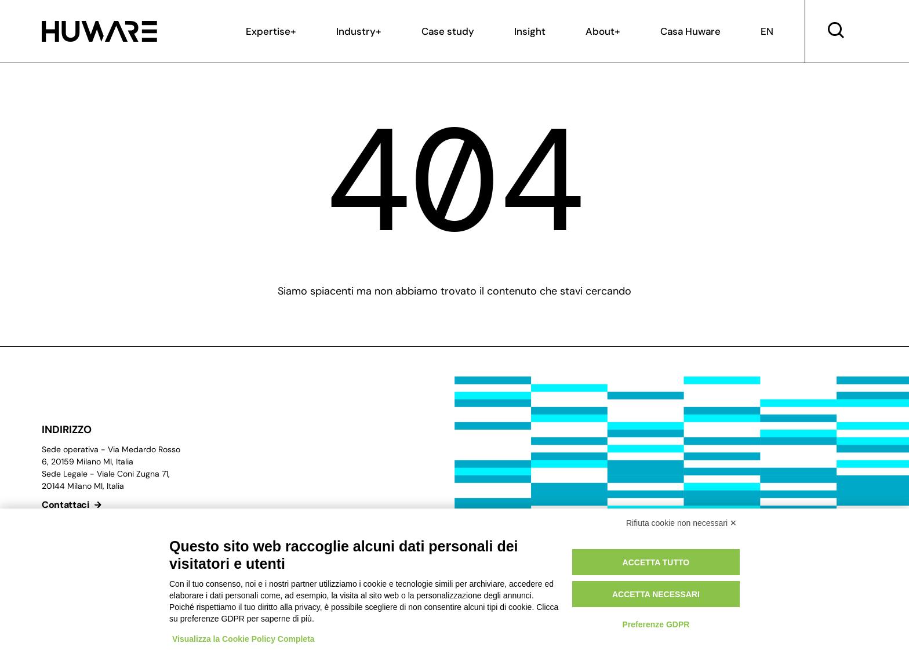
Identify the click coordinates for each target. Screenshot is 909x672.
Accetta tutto (656, 562)
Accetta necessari (656, 594)
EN (767, 31)
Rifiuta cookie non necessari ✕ (681, 523)
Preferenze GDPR (655, 624)
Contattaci (73, 505)
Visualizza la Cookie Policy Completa (243, 639)
